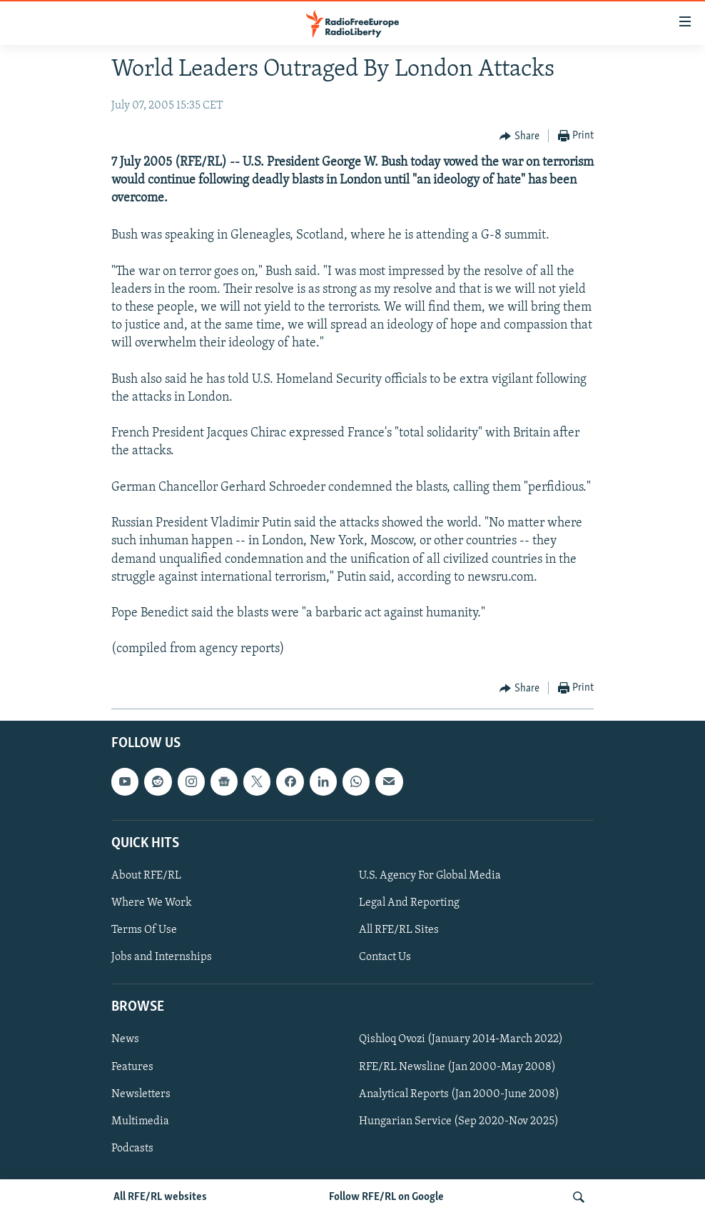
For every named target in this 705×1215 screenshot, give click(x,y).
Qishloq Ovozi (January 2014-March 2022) (461, 1039)
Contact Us (385, 957)
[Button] (519, 136)
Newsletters (141, 1093)
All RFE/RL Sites (399, 930)
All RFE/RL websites (160, 1197)
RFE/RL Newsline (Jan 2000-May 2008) (457, 1066)
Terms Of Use (144, 930)
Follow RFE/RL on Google (386, 1197)
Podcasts (132, 1148)
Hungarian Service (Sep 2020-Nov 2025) (459, 1120)
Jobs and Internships (161, 957)
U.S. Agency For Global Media (430, 875)
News (125, 1039)
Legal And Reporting (409, 903)
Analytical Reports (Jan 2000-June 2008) (459, 1093)
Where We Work (151, 903)
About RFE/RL (146, 875)
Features (132, 1066)
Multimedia (140, 1120)
